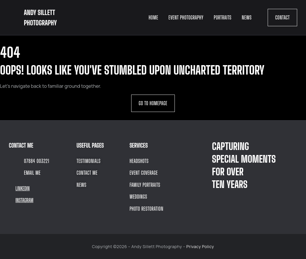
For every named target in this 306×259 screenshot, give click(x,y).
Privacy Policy (200, 246)
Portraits (222, 17)
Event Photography (186, 17)
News (246, 17)
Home (153, 17)
